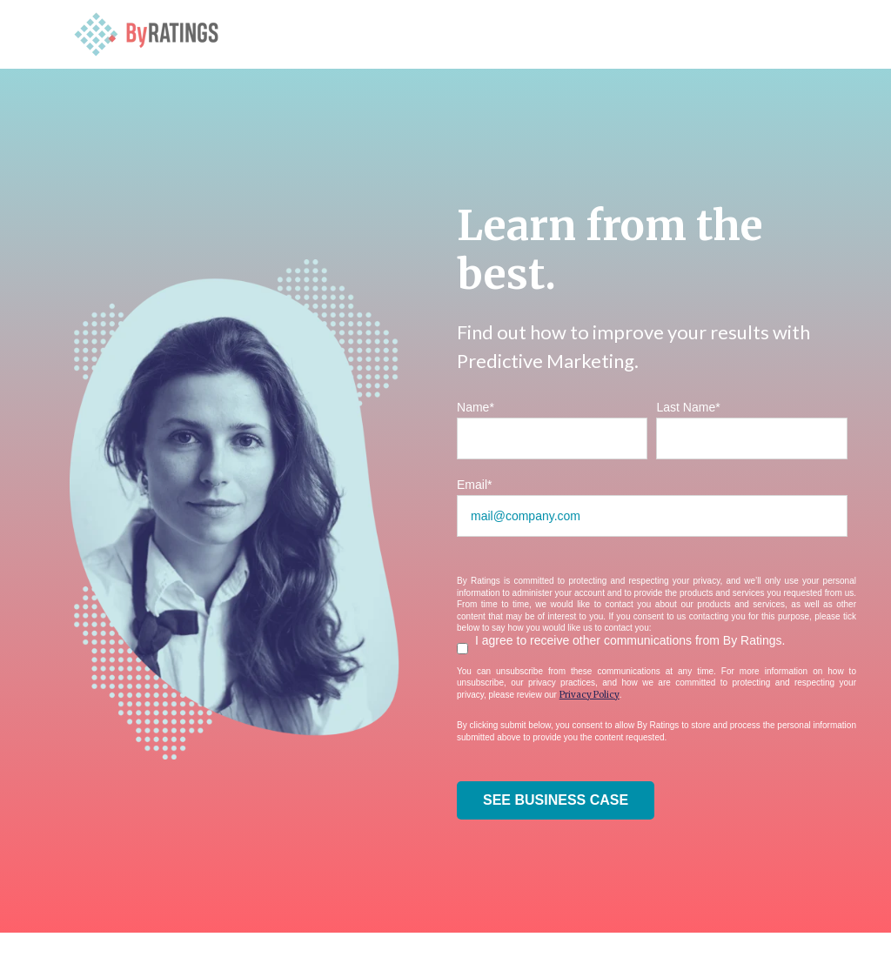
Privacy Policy (589, 694)
